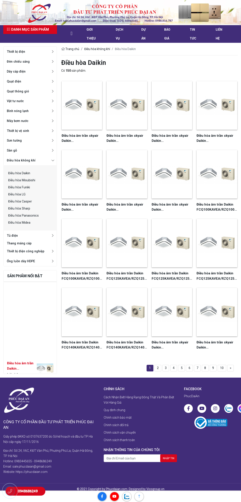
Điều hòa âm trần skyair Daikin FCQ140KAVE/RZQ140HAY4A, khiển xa (216, 341)
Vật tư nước (16, 101)
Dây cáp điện (17, 71)
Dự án (143, 34)
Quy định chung (114, 410)
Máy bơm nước (19, 121)
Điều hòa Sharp (19, 208)
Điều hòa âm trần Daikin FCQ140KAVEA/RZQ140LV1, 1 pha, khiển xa (126, 341)
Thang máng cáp (20, 244)
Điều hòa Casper (20, 201)
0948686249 (43, 456)
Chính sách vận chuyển (120, 433)
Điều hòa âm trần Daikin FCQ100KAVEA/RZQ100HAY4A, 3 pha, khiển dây (216, 206)
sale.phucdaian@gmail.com (31, 462)
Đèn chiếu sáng (19, 61)
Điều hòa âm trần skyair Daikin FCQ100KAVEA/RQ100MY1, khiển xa (171, 138)
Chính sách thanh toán (119, 440)
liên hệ (219, 34)
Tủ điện (13, 235)
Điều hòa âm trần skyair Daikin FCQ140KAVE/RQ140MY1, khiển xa (170, 206)
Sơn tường (15, 140)
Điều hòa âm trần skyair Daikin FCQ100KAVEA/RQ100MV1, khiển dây (81, 138)
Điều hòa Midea (20, 222)
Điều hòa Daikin (20, 173)
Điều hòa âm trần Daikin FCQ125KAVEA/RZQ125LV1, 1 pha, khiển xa (171, 274)
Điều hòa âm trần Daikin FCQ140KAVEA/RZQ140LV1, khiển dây (81, 341)
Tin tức (193, 34)
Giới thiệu (91, 34)
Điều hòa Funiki (19, 187)
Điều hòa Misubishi (22, 180)
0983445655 (23, 456)
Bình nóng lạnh (19, 111)
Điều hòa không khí (22, 160)
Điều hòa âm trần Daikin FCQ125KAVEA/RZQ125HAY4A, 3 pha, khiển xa (216, 274)
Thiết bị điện (17, 51)
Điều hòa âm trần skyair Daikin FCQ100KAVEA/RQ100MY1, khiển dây (126, 138)
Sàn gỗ (12, 150)
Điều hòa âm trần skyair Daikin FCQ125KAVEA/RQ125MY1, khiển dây (216, 138)
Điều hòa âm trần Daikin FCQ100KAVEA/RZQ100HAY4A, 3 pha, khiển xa (81, 274)
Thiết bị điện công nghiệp (27, 251)
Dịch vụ (119, 34)
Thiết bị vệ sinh (19, 131)
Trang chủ (70, 49)
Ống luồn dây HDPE (22, 261)
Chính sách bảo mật (118, 418)
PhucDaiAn (191, 397)
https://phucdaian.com (32, 467)
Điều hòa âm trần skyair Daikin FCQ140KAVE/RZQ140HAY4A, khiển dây (171, 341)
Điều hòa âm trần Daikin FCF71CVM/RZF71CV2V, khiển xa (20, 373)
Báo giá (167, 34)
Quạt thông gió (19, 91)
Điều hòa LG (17, 194)
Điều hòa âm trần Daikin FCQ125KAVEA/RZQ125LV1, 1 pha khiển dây (126, 274)
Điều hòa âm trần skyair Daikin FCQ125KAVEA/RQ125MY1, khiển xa (81, 206)
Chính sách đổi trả (116, 425)
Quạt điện (14, 81)
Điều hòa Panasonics (24, 215)
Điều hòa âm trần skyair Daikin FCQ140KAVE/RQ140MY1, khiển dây (125, 206)
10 (219, 364)
